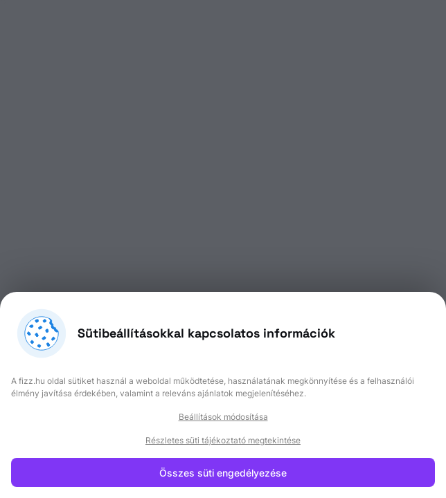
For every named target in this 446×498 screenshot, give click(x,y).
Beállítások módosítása (223, 417)
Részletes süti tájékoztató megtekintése (223, 440)
